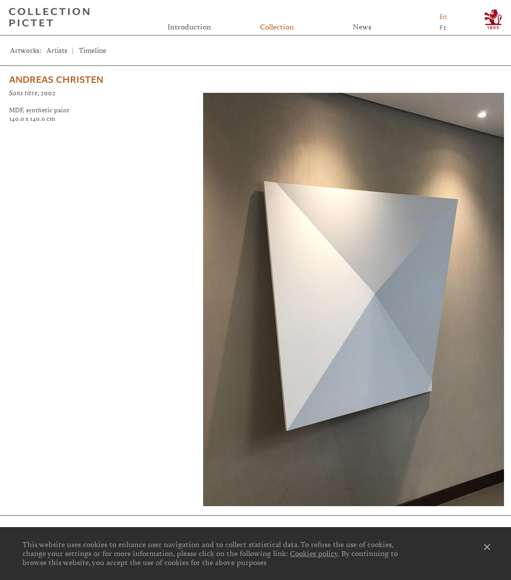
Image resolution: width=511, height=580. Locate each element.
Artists (56, 50)
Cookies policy (314, 554)
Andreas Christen (56, 79)
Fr (443, 27)
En (443, 16)
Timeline (92, 50)
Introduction (189, 27)
